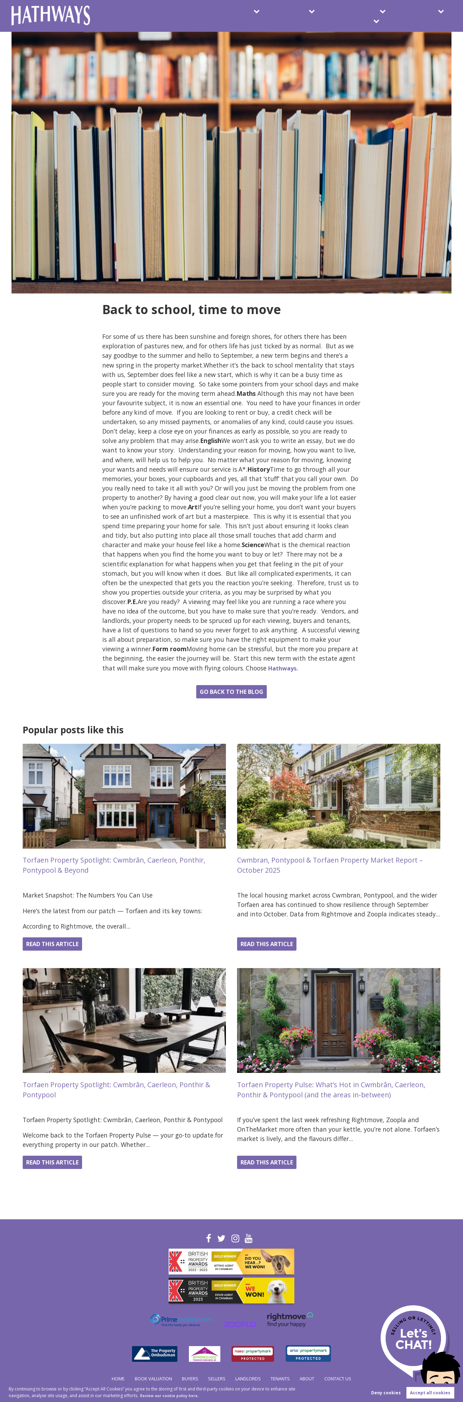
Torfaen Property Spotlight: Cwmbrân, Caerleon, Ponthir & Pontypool (122, 1089)
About (373, 16)
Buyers (178, 16)
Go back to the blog (231, 692)
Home (105, 1378)
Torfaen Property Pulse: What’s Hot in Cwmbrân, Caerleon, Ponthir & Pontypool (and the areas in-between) (338, 1089)
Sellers (222, 16)
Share (27, 694)
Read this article (59, 944)
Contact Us (425, 16)
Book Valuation (126, 16)
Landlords (274, 16)
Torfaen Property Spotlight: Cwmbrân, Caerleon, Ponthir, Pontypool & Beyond (122, 865)
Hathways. (284, 668)
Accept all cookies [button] (430, 1392)
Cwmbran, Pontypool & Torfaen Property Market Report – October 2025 (337, 865)
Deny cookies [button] (386, 1392)
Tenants (327, 16)
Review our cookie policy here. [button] (174, 1395)
